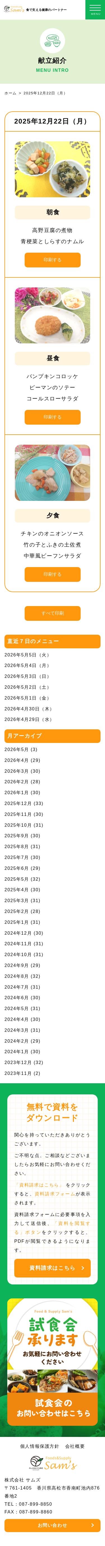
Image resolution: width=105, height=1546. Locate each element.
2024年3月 (16, 1030)
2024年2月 (16, 1041)
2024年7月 (16, 987)
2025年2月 (16, 911)
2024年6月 (16, 997)
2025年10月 (18, 825)
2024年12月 (18, 933)
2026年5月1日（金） (28, 698)
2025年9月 (16, 835)
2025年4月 (16, 889)
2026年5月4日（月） (28, 665)
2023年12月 (18, 1062)
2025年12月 (18, 803)
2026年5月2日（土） (28, 687)
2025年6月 (16, 868)
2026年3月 (16, 771)
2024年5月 (16, 1008)
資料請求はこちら (52, 1268)
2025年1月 (16, 922)
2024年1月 (16, 1051)
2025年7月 (16, 857)
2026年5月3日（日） (28, 676)
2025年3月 (16, 900)
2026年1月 (16, 792)
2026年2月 (16, 781)
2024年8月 (16, 976)
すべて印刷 (52, 613)
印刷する (53, 259)
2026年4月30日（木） (29, 708)
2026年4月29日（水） (29, 719)
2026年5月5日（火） (28, 655)
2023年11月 (18, 1073)
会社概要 (75, 1446)
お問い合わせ (52, 1525)
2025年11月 (18, 814)
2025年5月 (16, 879)
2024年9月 (16, 965)
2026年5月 (16, 749)
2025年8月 (16, 846)
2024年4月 (16, 1019)
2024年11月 (18, 943)
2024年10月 (18, 954)
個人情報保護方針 (40, 1446)
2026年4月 (16, 760)
